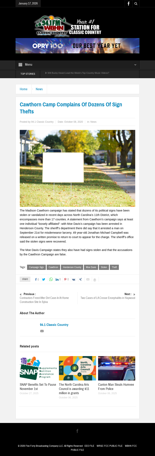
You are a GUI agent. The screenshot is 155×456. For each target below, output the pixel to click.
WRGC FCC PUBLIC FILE (110, 446)
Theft (114, 267)
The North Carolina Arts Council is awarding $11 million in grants (74, 388)
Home (23, 89)
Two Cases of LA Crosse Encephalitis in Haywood (106, 296)
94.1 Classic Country (54, 325)
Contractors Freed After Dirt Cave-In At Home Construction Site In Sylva (49, 298)
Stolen (104, 267)
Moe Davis (91, 267)
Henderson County (72, 267)
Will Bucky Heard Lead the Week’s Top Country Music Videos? (78, 74)
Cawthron (53, 267)
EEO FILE (89, 446)
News (39, 89)
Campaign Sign (36, 267)
